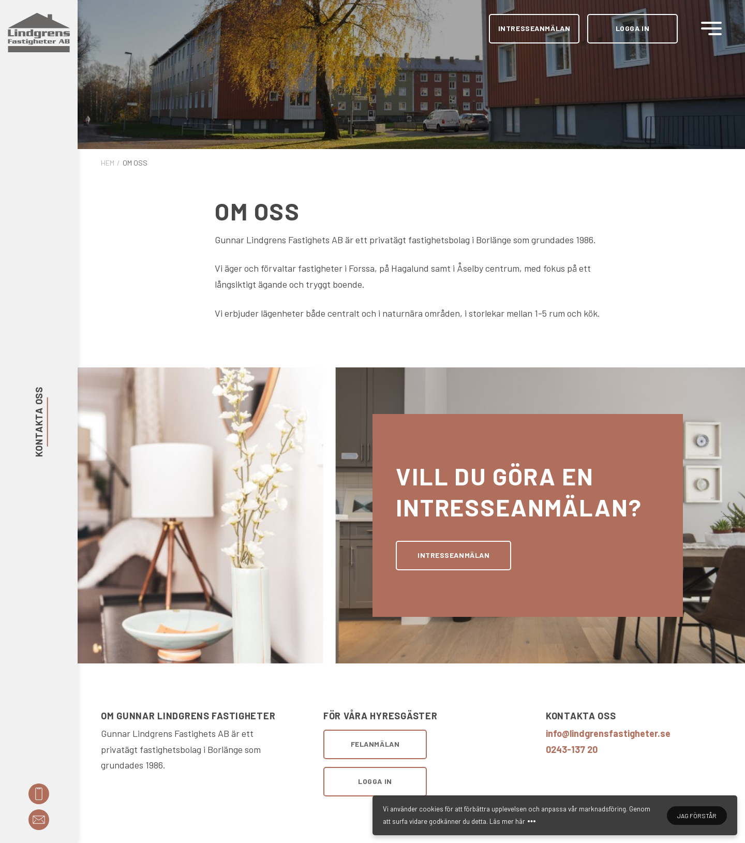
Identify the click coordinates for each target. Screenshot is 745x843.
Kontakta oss (38, 422)
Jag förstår (697, 815)
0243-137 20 (572, 749)
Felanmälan (375, 744)
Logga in (632, 28)
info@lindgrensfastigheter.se (608, 733)
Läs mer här (507, 821)
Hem (107, 162)
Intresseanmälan (534, 28)
